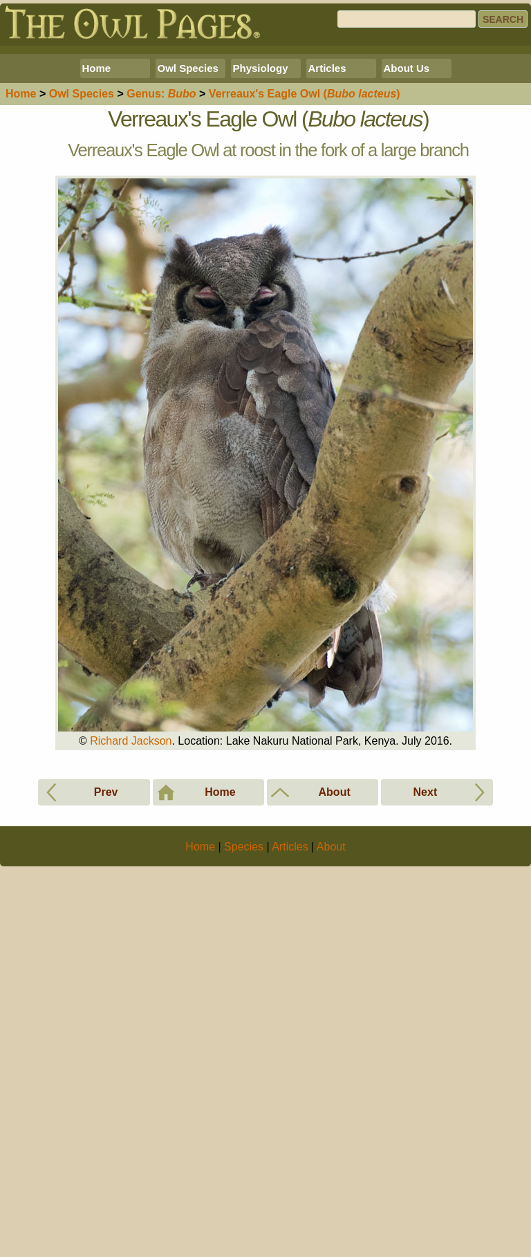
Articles (327, 262)
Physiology (260, 262)
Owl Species (188, 262)
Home (96, 262)
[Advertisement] (265, 146)
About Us (407, 262)
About (331, 1234)
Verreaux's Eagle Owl (304, 287)
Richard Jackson (130, 934)
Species (81, 287)
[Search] (406, 19)
